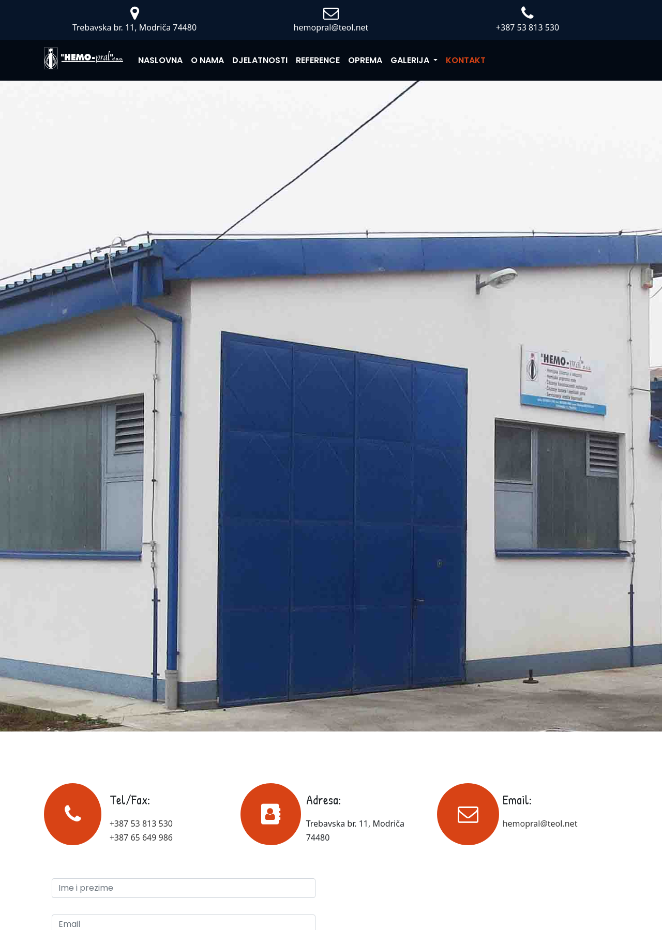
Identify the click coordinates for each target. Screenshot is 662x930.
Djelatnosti (260, 60)
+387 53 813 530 (141, 823)
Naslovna (160, 60)
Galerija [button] (410, 60)
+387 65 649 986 (141, 837)
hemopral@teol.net (540, 823)
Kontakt (466, 60)
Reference (318, 60)
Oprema (365, 60)
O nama (207, 60)
